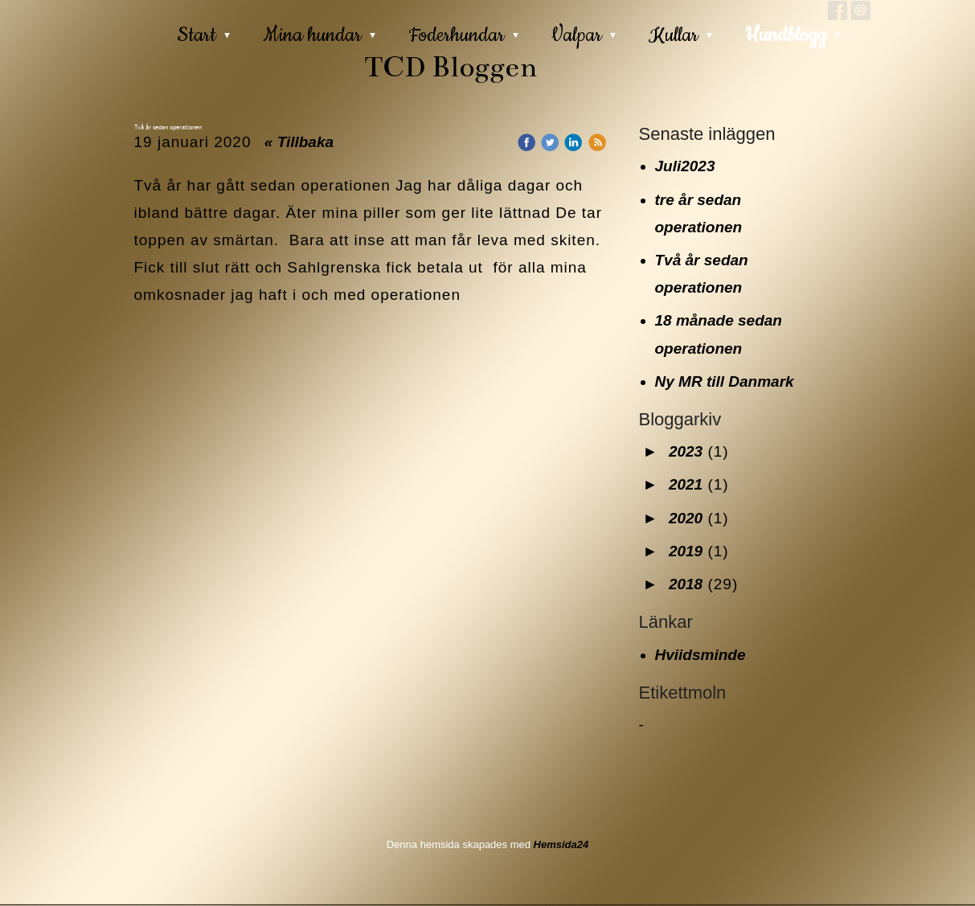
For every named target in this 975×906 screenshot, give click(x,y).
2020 (686, 518)
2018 (686, 584)
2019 (686, 551)
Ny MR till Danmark (724, 381)
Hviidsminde (700, 654)
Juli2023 (685, 166)
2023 (686, 451)
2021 (686, 484)
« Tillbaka (299, 141)
